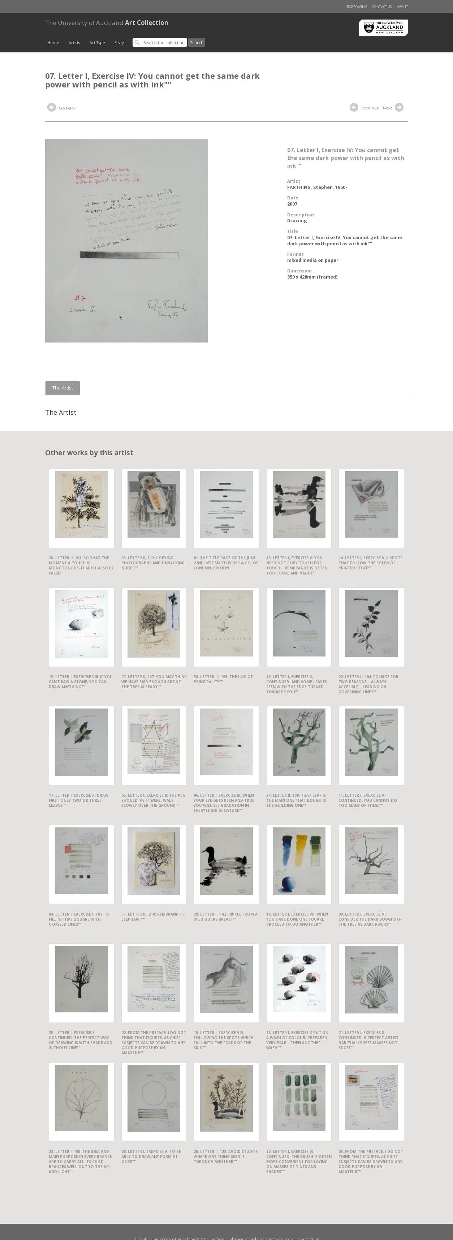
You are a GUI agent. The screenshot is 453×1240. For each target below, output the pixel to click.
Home (53, 42)
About (402, 6)
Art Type (97, 42)
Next (394, 108)
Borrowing (357, 6)
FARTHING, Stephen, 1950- (317, 187)
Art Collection (106, 22)
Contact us (382, 6)
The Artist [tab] (62, 388)
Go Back (61, 108)
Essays (120, 42)
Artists (74, 42)
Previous (364, 108)
